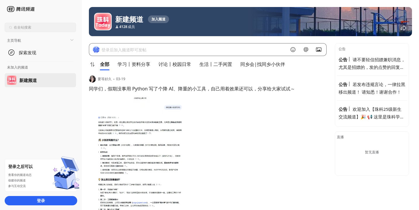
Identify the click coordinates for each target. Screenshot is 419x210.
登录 (41, 200)
